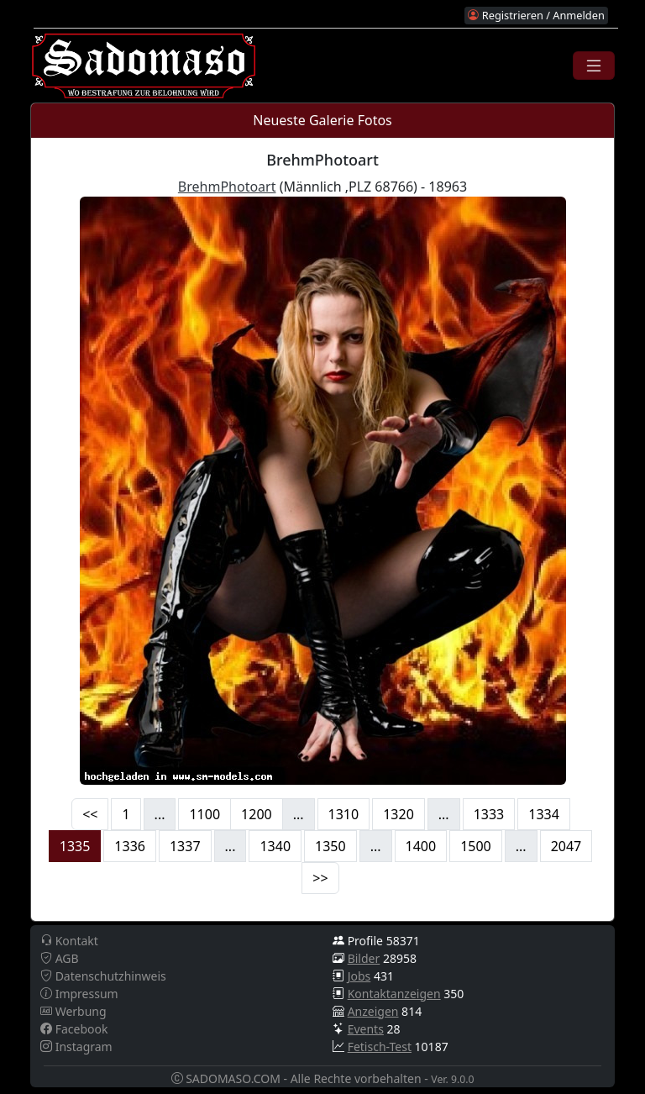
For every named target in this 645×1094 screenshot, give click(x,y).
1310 (343, 814)
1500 (475, 846)
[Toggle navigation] (594, 65)
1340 (275, 846)
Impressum (79, 994)
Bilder (364, 958)
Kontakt (69, 941)
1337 (185, 846)
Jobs (359, 976)
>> (320, 878)
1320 (398, 814)
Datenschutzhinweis (103, 976)
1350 (330, 846)
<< (89, 814)
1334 (543, 814)
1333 (489, 814)
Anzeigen (373, 1011)
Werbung (73, 1011)
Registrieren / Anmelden (536, 15)
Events (366, 1029)
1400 (421, 846)
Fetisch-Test (380, 1047)
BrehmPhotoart (227, 186)
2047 (566, 846)
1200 (256, 814)
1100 (204, 814)
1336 (129, 846)
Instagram (76, 1047)
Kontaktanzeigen (394, 994)
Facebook (74, 1029)
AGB (59, 958)
